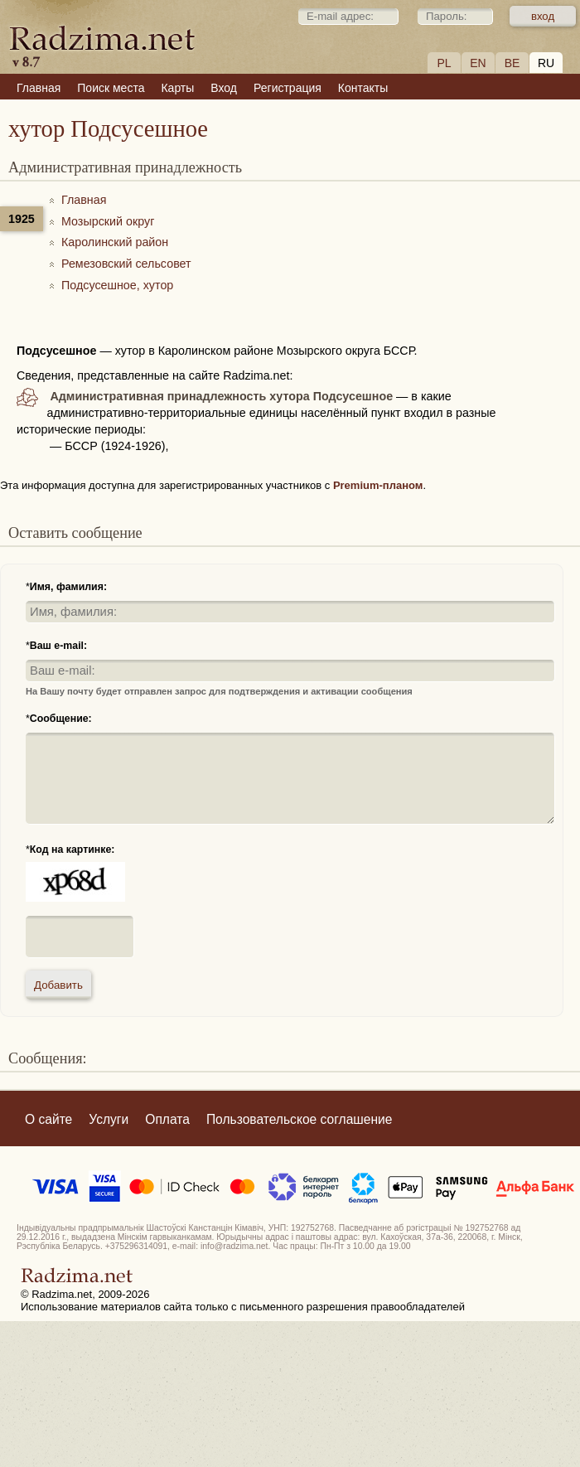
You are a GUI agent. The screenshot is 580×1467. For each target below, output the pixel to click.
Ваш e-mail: (58, 645)
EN (478, 63)
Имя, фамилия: (68, 587)
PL (444, 63)
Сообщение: (61, 718)
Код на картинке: (72, 849)
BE (512, 63)
